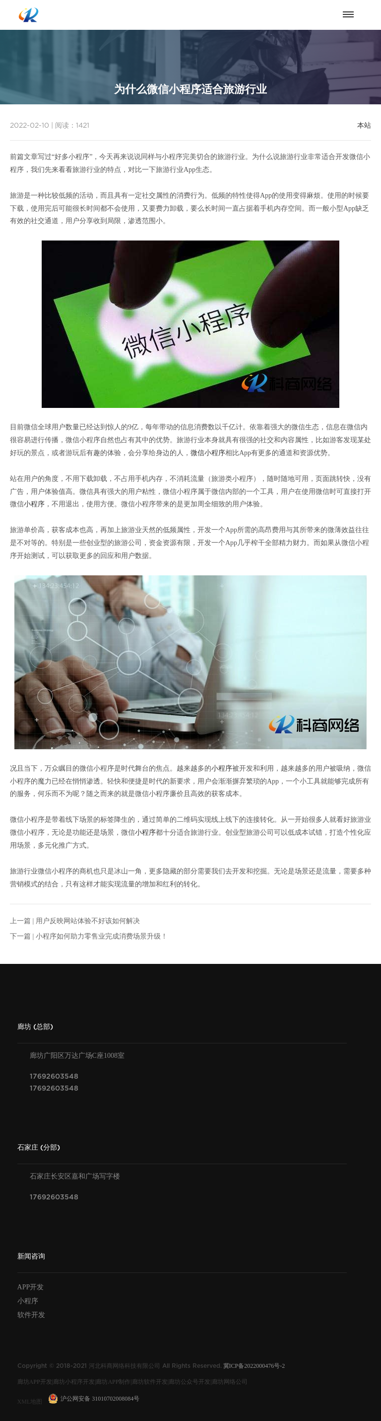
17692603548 (54, 1076)
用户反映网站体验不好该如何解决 (88, 921)
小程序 (34, 504)
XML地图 (30, 1401)
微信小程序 (207, 453)
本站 (364, 125)
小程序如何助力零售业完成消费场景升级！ (102, 936)
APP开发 (30, 1287)
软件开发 (31, 1315)
